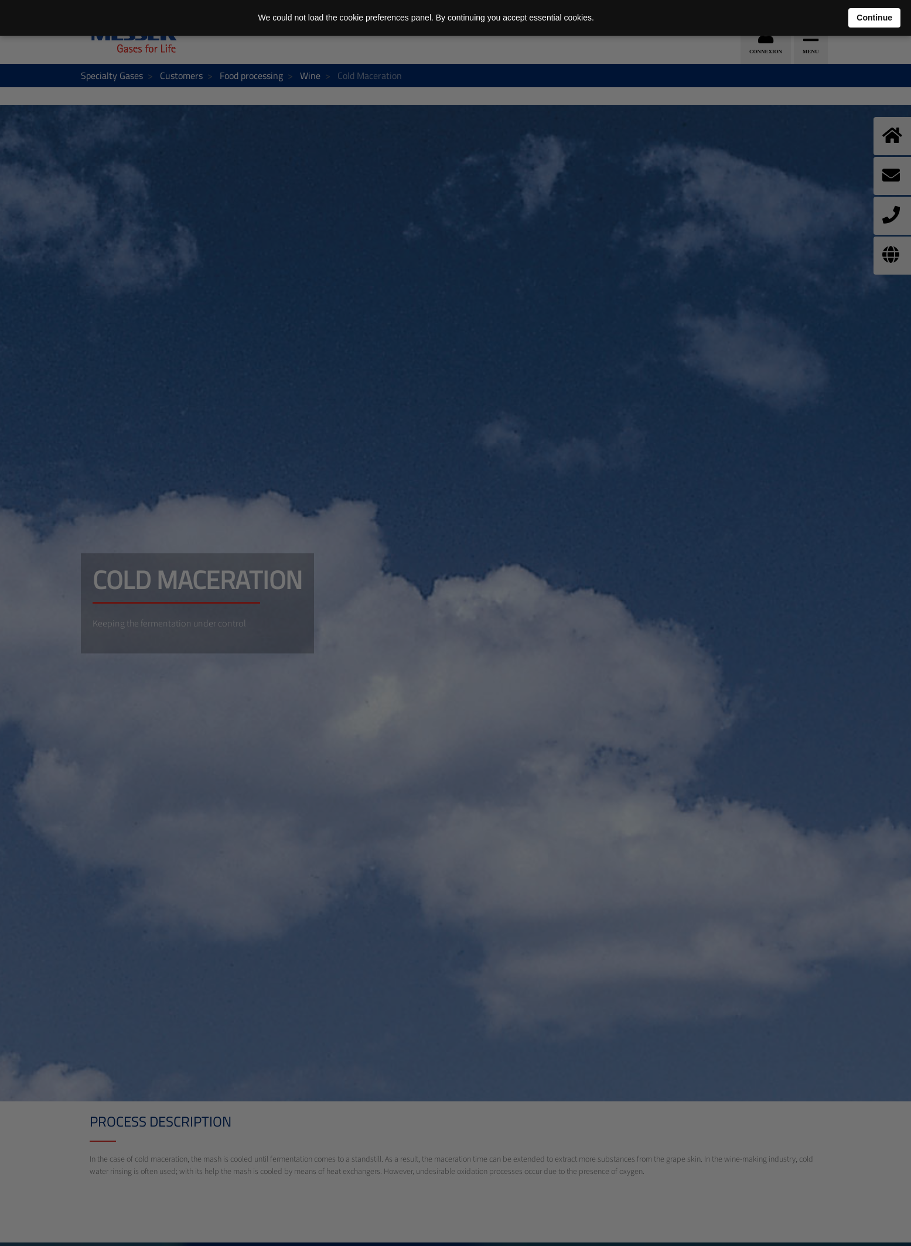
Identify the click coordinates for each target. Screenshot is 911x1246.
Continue (874, 17)
